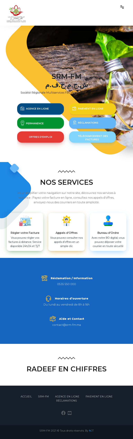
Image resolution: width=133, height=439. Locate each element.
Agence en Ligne (67, 396)
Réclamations (66, 400)
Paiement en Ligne (99, 396)
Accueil (27, 396)
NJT (91, 430)
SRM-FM (44, 396)
